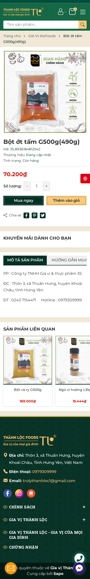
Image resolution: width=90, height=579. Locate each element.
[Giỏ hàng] (73, 11)
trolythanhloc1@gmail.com (49, 480)
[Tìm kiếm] (82, 25)
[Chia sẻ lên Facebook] (26, 215)
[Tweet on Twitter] (43, 215)
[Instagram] (19, 493)
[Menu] (83, 11)
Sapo (58, 573)
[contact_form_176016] (11, 568)
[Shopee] (31, 493)
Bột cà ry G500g (28, 390)
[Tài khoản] (60, 11)
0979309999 (44, 471)
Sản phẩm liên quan (29, 329)
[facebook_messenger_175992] (79, 568)
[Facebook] (7, 493)
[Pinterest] (34, 215)
